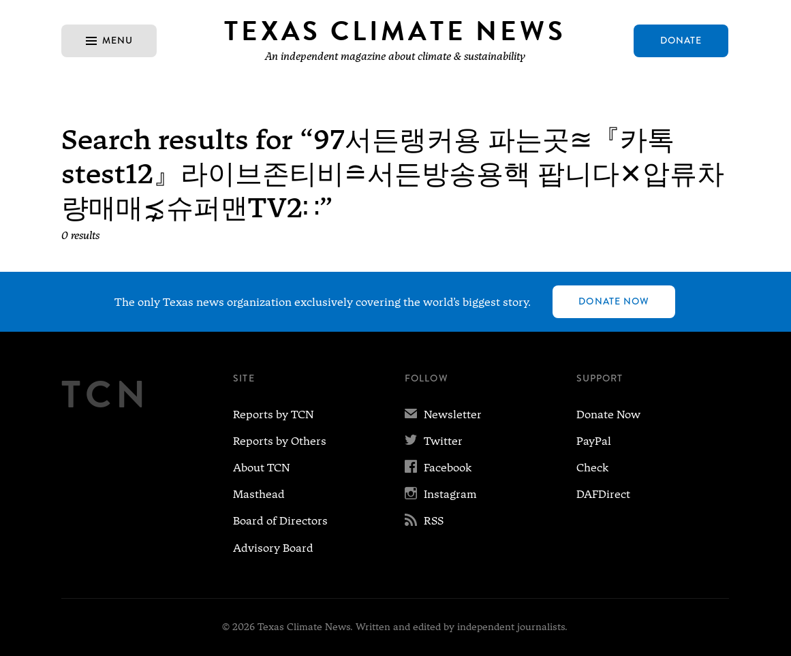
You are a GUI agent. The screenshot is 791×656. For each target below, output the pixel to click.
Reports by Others (279, 441)
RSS (424, 521)
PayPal (593, 441)
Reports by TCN (273, 414)
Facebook (438, 467)
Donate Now (613, 301)
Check (592, 467)
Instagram (441, 494)
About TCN (261, 467)
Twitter (434, 441)
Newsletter (443, 414)
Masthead (259, 494)
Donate (681, 40)
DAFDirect (603, 494)
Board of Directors (280, 521)
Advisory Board (273, 548)
